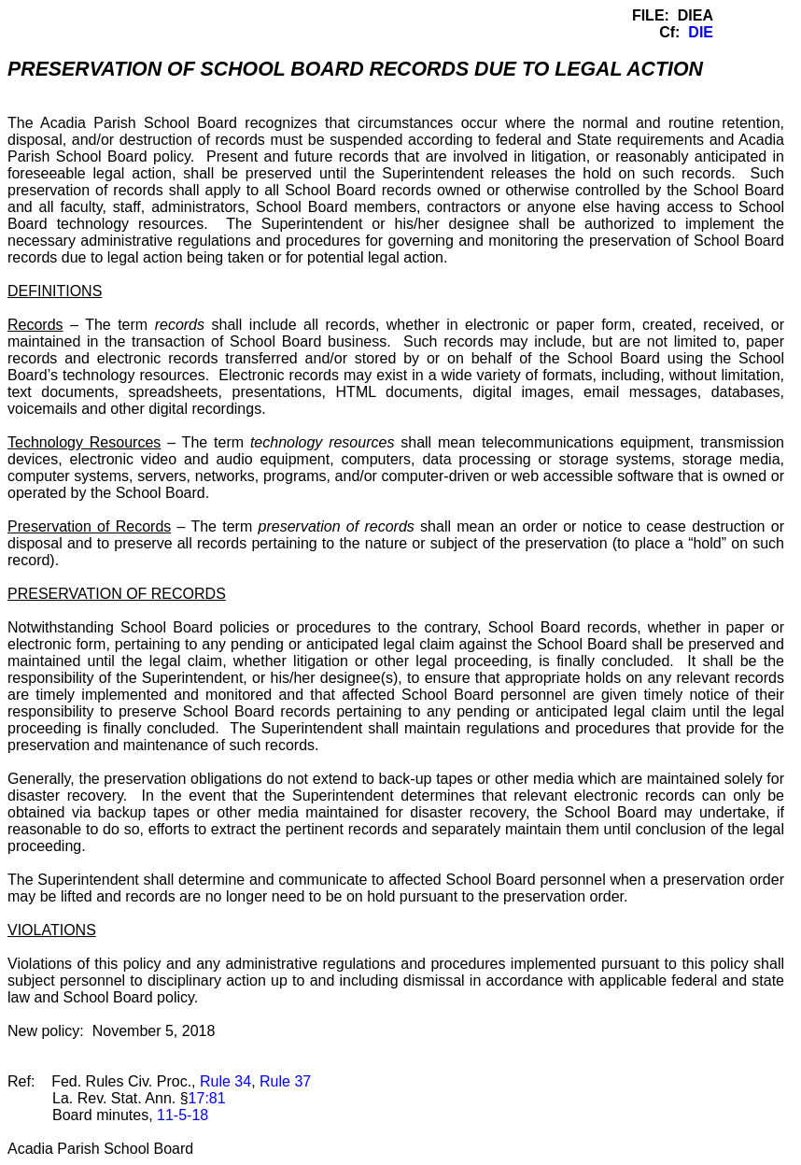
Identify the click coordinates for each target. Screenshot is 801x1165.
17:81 (207, 1098)
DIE (700, 32)
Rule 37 (285, 1081)
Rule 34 (225, 1081)
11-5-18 (182, 1115)
